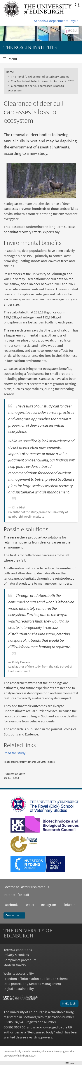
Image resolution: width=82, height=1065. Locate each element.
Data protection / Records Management (32, 984)
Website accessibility (18, 973)
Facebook (10, 905)
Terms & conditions (17, 950)
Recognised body (40, 1032)
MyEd (75, 21)
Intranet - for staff (16, 895)
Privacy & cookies (16, 955)
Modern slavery (14, 965)
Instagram (48, 905)
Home (10, 72)
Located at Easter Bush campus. (26, 887)
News (45, 81)
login (72, 1063)
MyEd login (69, 1003)
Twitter (29, 905)
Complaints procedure (20, 960)
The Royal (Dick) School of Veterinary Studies (40, 77)
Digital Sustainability (18, 989)
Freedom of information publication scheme (35, 979)
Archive (58, 81)
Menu (15, 60)
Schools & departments (51, 21)
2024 (71, 81)
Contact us (14, 915)
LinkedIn (65, 905)
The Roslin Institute (24, 81)
